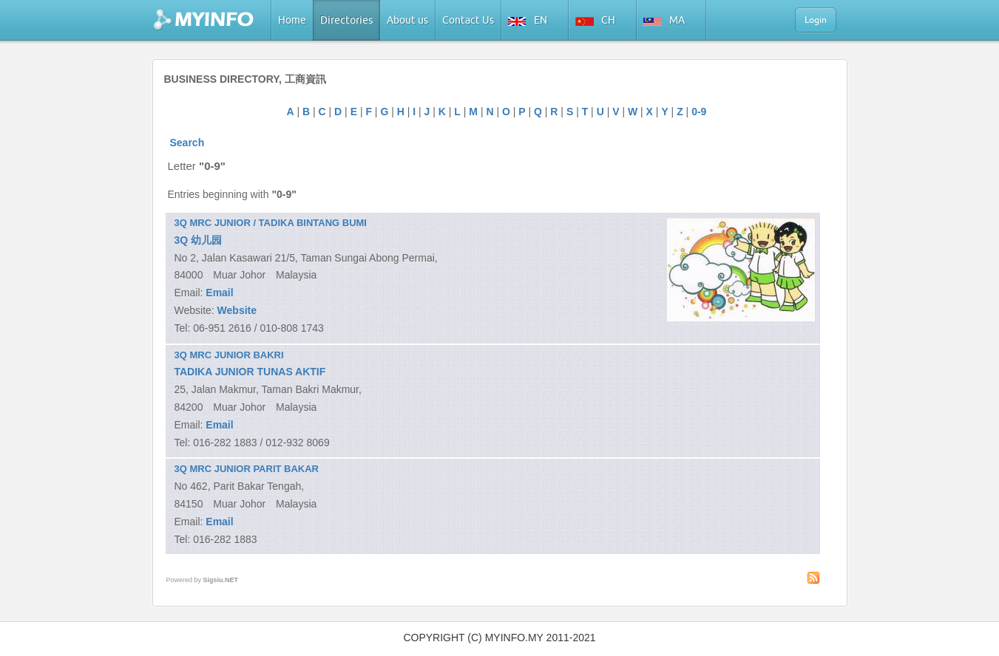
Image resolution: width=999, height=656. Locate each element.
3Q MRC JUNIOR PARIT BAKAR (247, 468)
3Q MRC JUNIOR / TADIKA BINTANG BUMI (271, 222)
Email (219, 292)
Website (237, 310)
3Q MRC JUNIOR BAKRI (229, 355)
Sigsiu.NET (221, 580)
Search (187, 142)
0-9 (698, 111)
